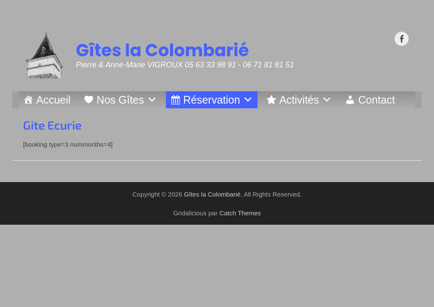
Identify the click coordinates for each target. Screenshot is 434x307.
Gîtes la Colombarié (162, 50)
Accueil (53, 100)
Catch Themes (240, 213)
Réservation (211, 100)
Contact (376, 100)
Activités (299, 100)
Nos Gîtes (120, 100)
